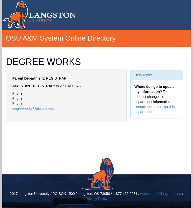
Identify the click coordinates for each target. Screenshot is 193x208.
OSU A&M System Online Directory (61, 38)
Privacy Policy (96, 199)
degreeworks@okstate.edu (33, 109)
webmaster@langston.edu (160, 194)
